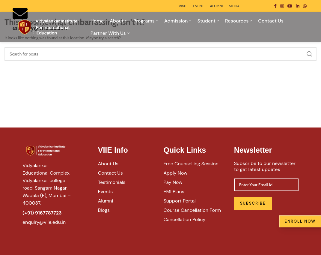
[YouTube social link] (290, 6)
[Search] (160, 54)
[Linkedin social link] (297, 6)
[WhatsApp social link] (304, 6)
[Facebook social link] (275, 6)
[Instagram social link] (282, 6)
